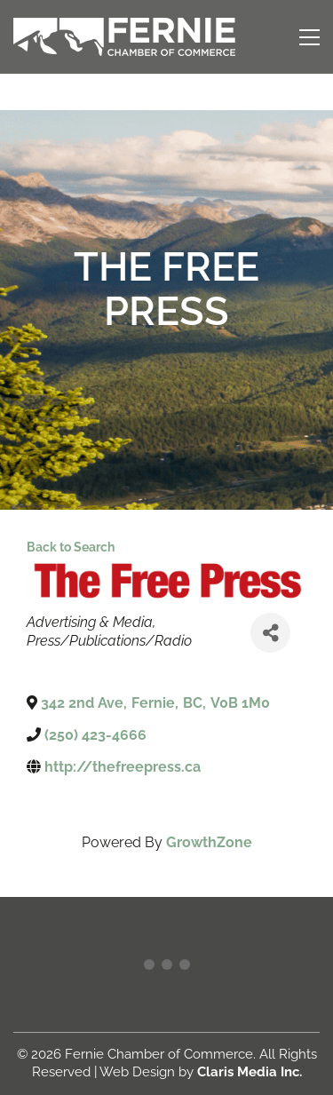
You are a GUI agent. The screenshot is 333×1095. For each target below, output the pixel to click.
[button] (309, 37)
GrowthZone (209, 842)
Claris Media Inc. (249, 1072)
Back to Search (71, 546)
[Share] (270, 633)
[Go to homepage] (124, 37)
